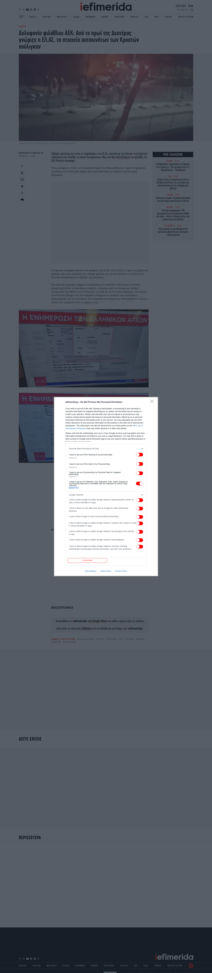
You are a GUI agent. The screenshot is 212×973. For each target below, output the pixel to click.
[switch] (139, 454)
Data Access (106, 571)
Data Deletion (90, 571)
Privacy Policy (121, 571)
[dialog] (106, 486)
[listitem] (106, 448)
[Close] (152, 402)
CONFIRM (87, 560)
